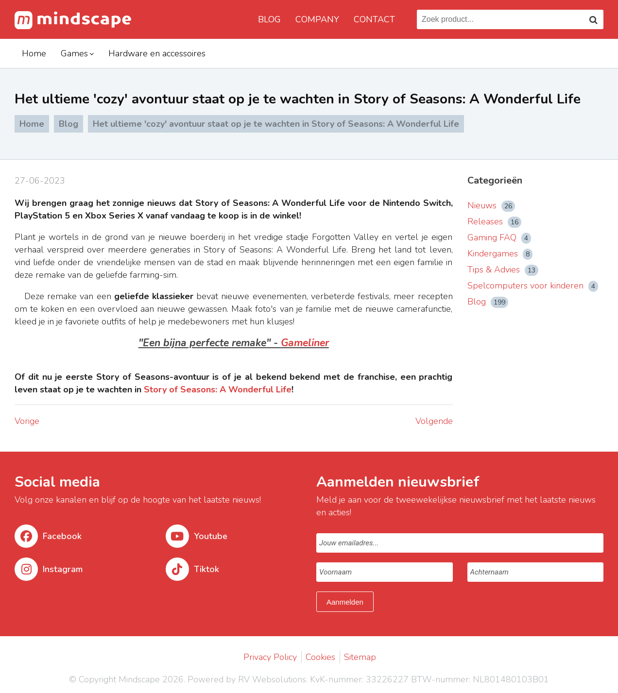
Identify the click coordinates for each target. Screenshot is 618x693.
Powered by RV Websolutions (247, 679)
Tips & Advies (502, 269)
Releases (494, 221)
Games (74, 53)
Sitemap (360, 657)
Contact (374, 19)
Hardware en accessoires (157, 53)
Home (34, 53)
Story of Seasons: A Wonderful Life (218, 389)
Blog (269, 19)
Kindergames (499, 253)
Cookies (320, 657)
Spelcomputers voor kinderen (532, 285)
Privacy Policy (270, 657)
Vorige (27, 421)
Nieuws (491, 205)
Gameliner (305, 343)
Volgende (434, 421)
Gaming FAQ (499, 237)
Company (317, 19)
